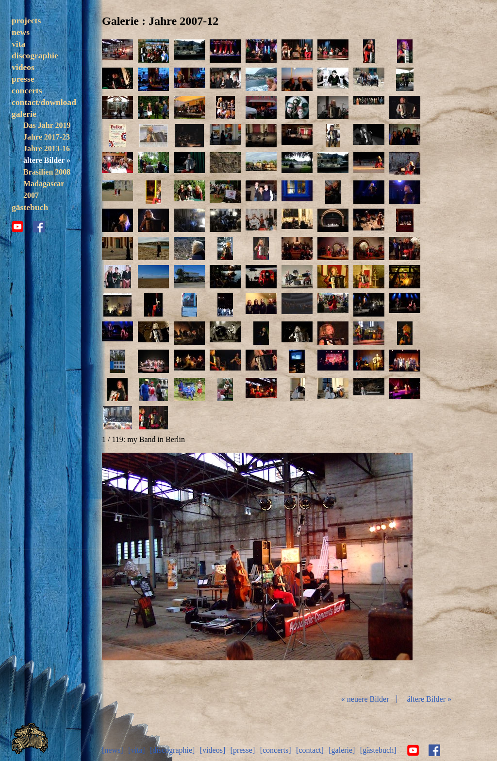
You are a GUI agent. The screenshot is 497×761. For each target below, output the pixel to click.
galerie (24, 114)
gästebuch (30, 207)
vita (18, 44)
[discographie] (172, 750)
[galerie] (342, 750)
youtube (17, 226)
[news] (112, 750)
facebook (39, 226)
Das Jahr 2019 (46, 125)
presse (23, 79)
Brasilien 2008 (46, 172)
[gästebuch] (378, 750)
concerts (27, 90)
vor (361, 569)
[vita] (136, 750)
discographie (35, 55)
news (21, 32)
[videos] (212, 750)
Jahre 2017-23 (46, 137)
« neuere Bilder (365, 699)
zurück (153, 569)
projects (26, 20)
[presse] (243, 750)
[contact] (310, 750)
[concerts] (275, 750)
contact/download (44, 102)
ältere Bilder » (46, 160)
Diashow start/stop (256, 569)
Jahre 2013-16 (46, 148)
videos (23, 67)
